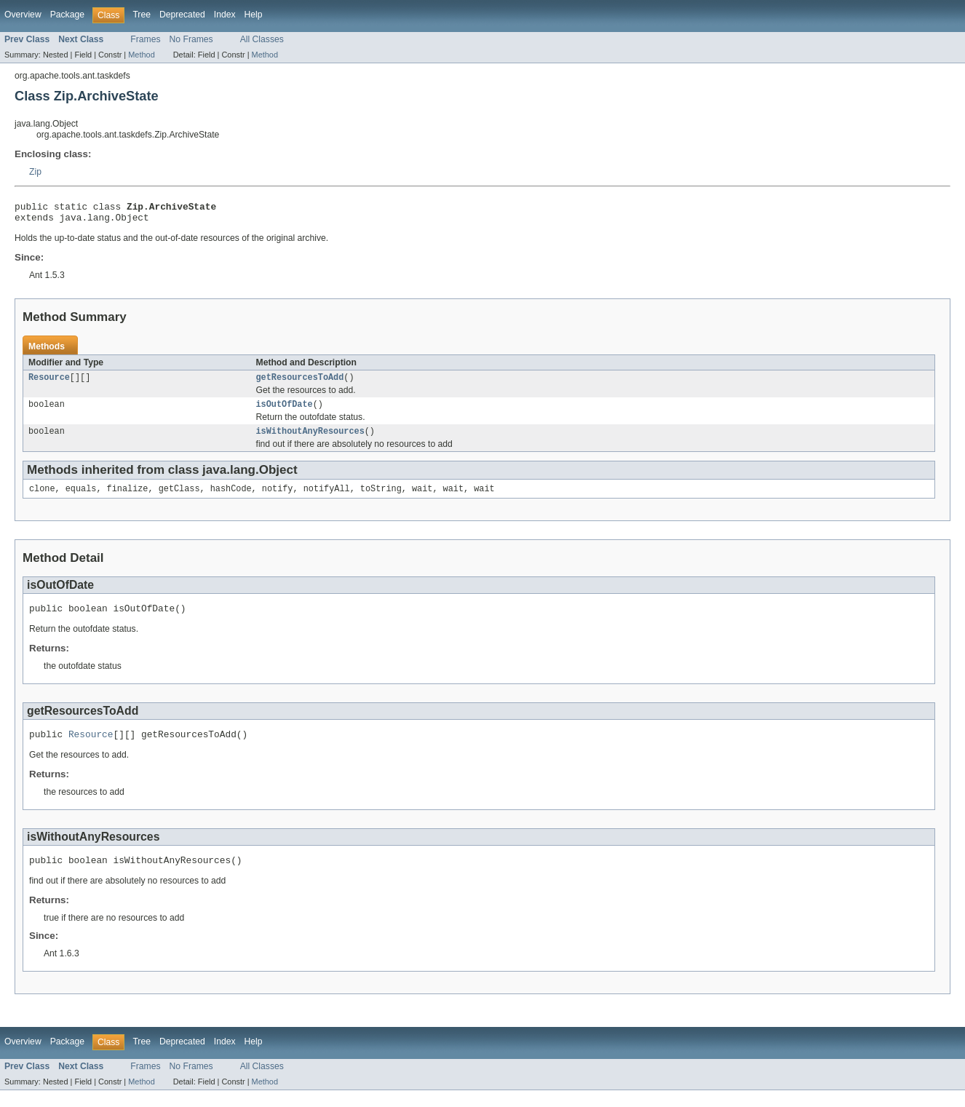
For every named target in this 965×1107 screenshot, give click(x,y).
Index (225, 14)
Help (254, 14)
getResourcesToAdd (300, 383)
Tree (141, 14)
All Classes (262, 39)
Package (67, 14)
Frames (145, 39)
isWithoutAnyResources (310, 439)
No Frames (191, 39)
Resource (49, 383)
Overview (22, 14)
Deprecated (182, 14)
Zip (35, 172)
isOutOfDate (284, 411)
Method (141, 54)
